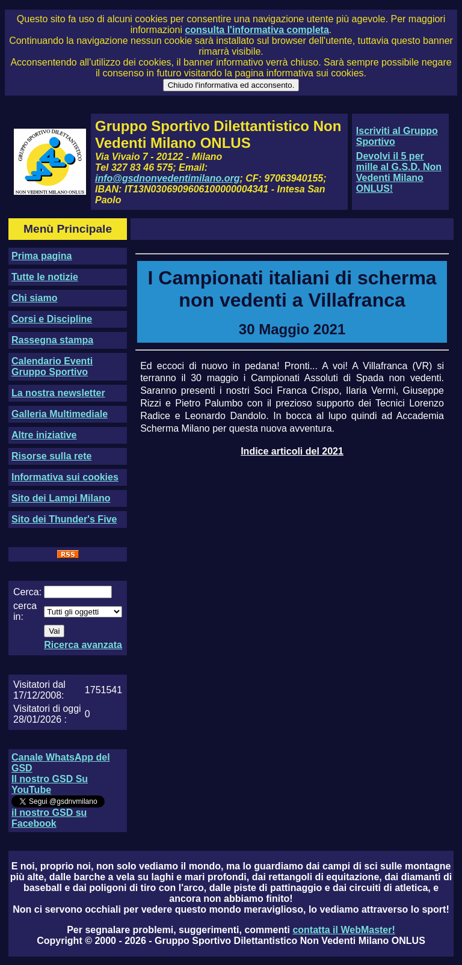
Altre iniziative (43, 435)
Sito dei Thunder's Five (64, 519)
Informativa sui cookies (65, 477)
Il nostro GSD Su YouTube (49, 784)
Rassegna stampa (52, 340)
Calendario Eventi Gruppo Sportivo (52, 366)
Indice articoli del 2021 (292, 451)
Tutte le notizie (44, 277)
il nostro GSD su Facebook (49, 818)
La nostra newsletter (58, 393)
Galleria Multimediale (59, 414)
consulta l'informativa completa (256, 30)
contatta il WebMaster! (343, 930)
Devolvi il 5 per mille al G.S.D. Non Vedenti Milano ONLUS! (399, 172)
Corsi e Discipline (51, 319)
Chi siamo (34, 298)
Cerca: (27, 592)
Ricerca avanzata (83, 645)
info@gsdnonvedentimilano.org (167, 178)
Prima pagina (41, 256)
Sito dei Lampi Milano (60, 498)
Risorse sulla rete (51, 456)
